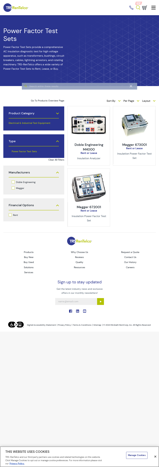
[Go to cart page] (144, 8)
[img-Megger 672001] (88, 173)
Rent (15, 215)
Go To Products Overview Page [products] (47, 100)
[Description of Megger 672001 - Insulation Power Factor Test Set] (88, 218)
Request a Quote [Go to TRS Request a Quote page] (130, 252)
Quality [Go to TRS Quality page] (79, 262)
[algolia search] (79, 93)
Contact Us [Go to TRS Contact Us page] (130, 257)
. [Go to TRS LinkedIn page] (77, 311)
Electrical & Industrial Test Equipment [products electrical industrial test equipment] (29, 122)
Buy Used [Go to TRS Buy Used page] (29, 262)
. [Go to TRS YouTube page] (84, 311)
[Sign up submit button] (100, 301)
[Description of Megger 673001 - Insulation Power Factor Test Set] (134, 156)
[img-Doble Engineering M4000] (88, 111)
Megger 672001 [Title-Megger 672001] (89, 207)
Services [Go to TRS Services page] (28, 272)
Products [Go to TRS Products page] (29, 252)
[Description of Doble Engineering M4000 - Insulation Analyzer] (88, 158)
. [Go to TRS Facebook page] (70, 311)
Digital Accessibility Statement (41, 325)
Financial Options (21, 205)
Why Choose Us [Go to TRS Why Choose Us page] (79, 252)
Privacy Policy (64, 325)
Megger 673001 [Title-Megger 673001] (134, 145)
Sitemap (97, 325)
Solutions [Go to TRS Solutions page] (29, 267)
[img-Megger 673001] (134, 111)
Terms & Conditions (82, 325)
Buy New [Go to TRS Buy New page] (29, 257)
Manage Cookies (137, 455)
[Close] (155, 456)
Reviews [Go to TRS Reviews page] (79, 257)
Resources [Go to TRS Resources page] (79, 267)
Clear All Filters (56, 159)
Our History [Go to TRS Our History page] (130, 262)
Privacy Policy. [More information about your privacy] (17, 463)
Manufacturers (19, 172)
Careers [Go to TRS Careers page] (130, 267)
